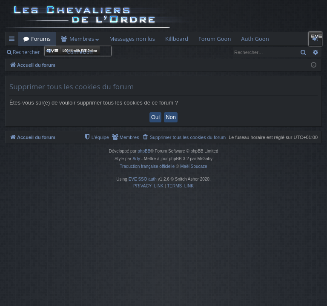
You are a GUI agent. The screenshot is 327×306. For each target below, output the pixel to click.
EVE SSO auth (143, 179)
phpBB (144, 151)
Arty (136, 158)
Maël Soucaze (193, 166)
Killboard (176, 38)
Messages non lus (132, 38)
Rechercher (26, 52)
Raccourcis (13, 40)
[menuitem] (184, 137)
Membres (81, 38)
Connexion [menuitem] (317, 40)
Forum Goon (214, 38)
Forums (41, 38)
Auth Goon (255, 38)
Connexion (79, 52)
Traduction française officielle (147, 166)
